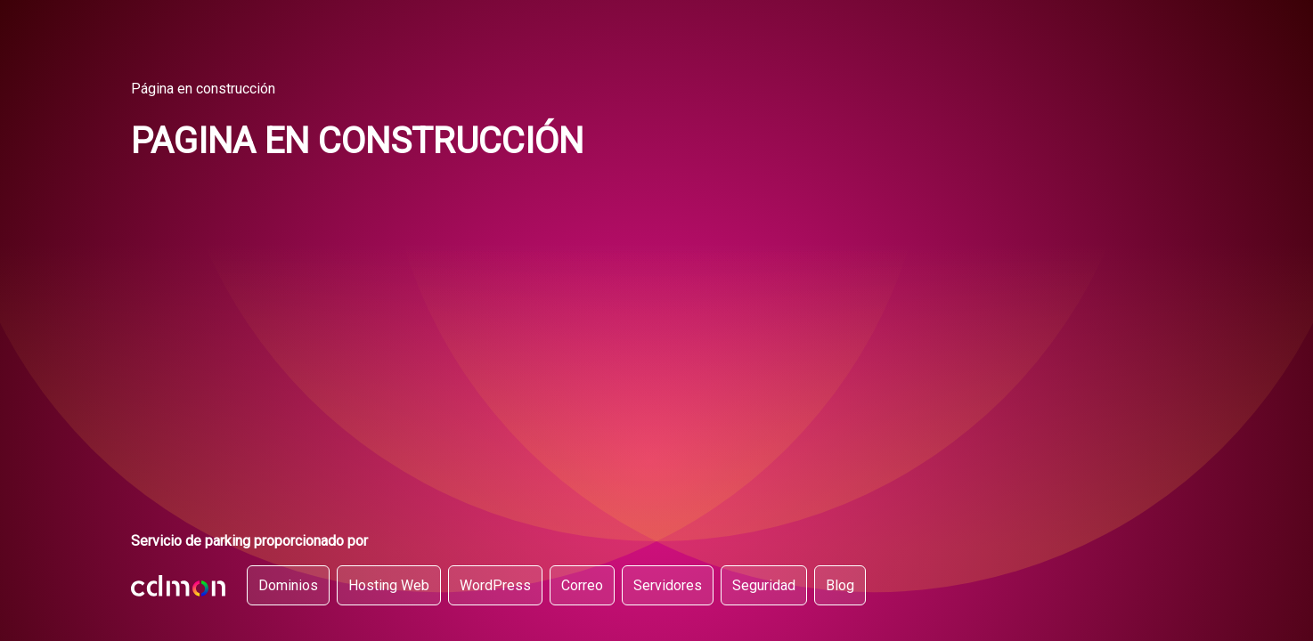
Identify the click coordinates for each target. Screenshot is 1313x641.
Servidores (667, 585)
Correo (582, 585)
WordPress (495, 585)
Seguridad (763, 585)
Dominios (288, 585)
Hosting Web (388, 585)
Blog (840, 585)
